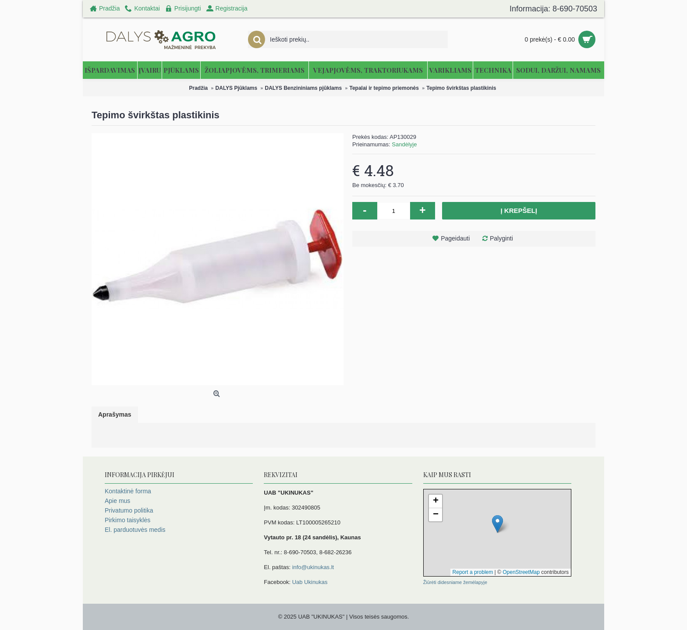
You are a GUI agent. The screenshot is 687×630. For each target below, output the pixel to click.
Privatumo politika (129, 510)
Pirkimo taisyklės (127, 520)
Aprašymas (114, 414)
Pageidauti (455, 238)
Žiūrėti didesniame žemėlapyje (455, 582)
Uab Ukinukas (310, 582)
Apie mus (117, 500)
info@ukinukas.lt (313, 567)
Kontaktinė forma (128, 491)
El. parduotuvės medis (135, 529)
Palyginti (501, 238)
